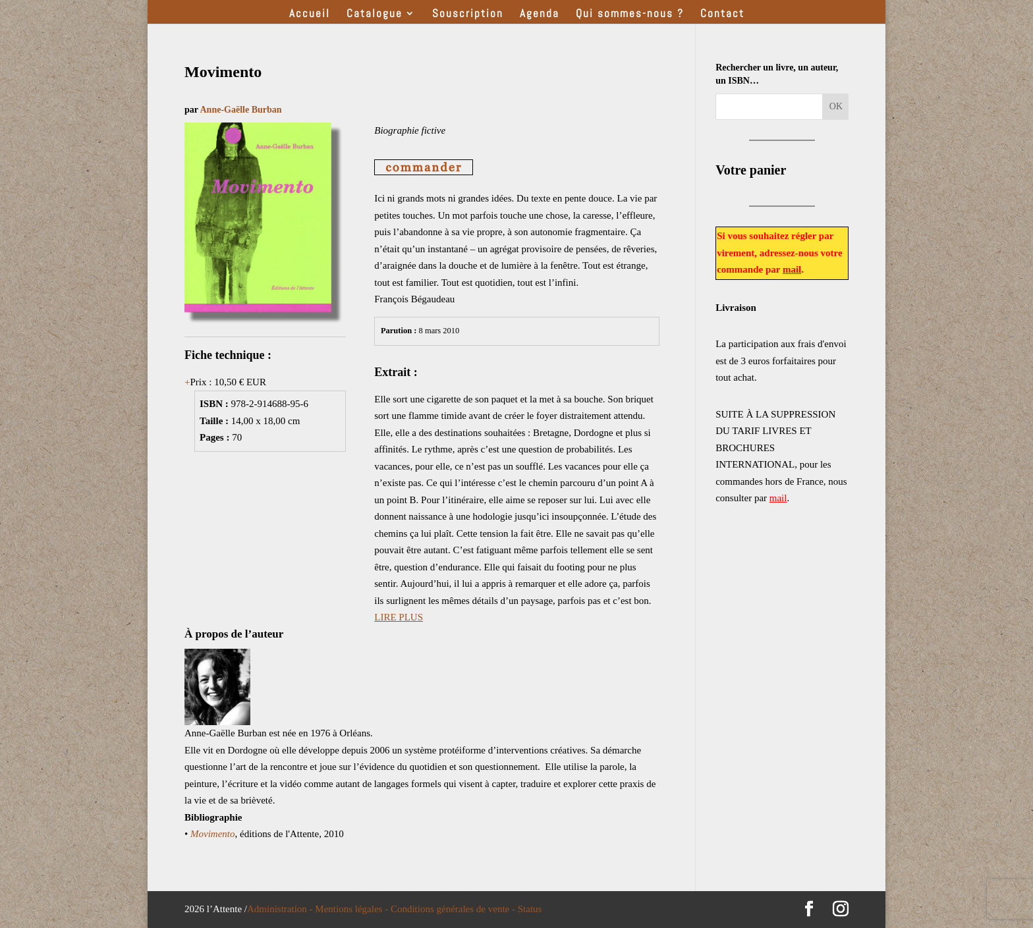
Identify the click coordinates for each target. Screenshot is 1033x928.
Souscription (467, 14)
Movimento (212, 834)
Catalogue (375, 14)
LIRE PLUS (398, 617)
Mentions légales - (353, 909)
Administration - (281, 909)
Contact (722, 14)
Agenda (539, 14)
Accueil (309, 14)
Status (530, 909)
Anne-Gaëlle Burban (240, 110)
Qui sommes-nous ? (630, 14)
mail (792, 269)
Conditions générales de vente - (454, 909)
